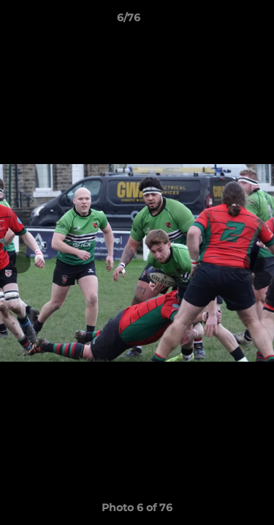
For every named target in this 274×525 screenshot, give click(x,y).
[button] (221, 21)
